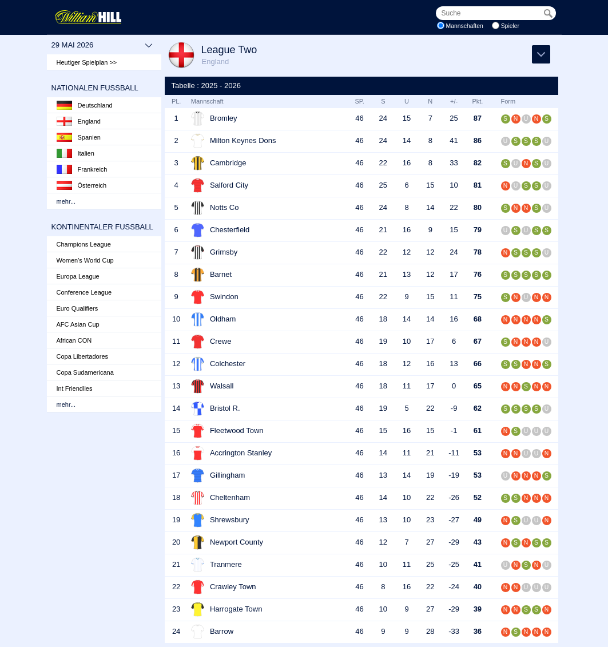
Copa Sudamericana (85, 372)
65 (478, 386)
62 (478, 408)
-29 (453, 542)
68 (478, 319)
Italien (75, 153)
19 (383, 341)
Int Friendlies (75, 388)
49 (478, 519)
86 (478, 140)
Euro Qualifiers (77, 308)
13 (407, 274)
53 (478, 452)
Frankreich (82, 169)
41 (454, 140)
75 (478, 296)
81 (478, 185)
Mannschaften (464, 26)
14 (407, 140)
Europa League (78, 276)
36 (478, 631)
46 (359, 118)
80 (478, 207)
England (79, 121)
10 (454, 185)
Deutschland (85, 105)
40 (478, 586)
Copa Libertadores (83, 356)
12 (407, 252)
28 (430, 631)
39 (478, 609)
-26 (453, 497)
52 (478, 497)
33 (454, 162)
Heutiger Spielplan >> (87, 62)
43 (478, 542)
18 (383, 319)
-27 (453, 519)
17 (454, 274)
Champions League (84, 244)
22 (383, 162)
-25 (453, 564)
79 (478, 229)
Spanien (79, 137)
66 (478, 363)
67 (478, 341)
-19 (453, 475)
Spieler (510, 26)
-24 (453, 586)
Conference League (84, 292)
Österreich (82, 185)
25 (454, 118)
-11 (453, 452)
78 (478, 252)
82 (478, 162)
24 (383, 118)
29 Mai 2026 (102, 45)
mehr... (66, 201)
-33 (453, 631)
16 (407, 162)
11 (454, 296)
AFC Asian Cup (78, 324)
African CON (74, 340)
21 (383, 229)
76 (478, 274)
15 (407, 118)
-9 (454, 408)
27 (430, 542)
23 (430, 519)
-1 (454, 430)
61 (478, 430)
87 (478, 118)
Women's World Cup (85, 260)
